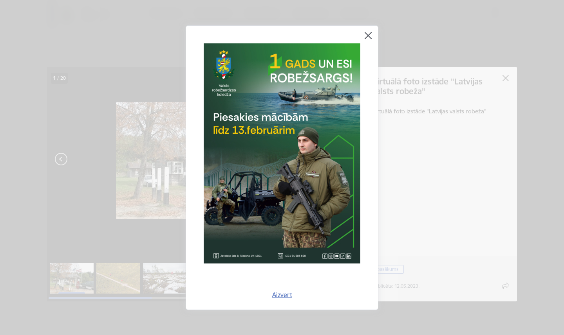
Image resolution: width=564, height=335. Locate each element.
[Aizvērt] (368, 35)
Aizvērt (282, 295)
